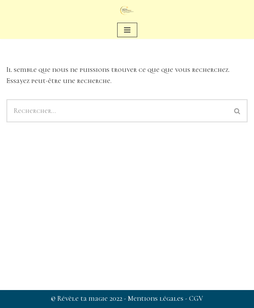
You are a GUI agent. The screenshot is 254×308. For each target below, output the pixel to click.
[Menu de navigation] (127, 30)
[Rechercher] (116, 110)
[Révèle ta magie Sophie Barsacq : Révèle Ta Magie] (127, 10)
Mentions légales (156, 298)
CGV (196, 298)
